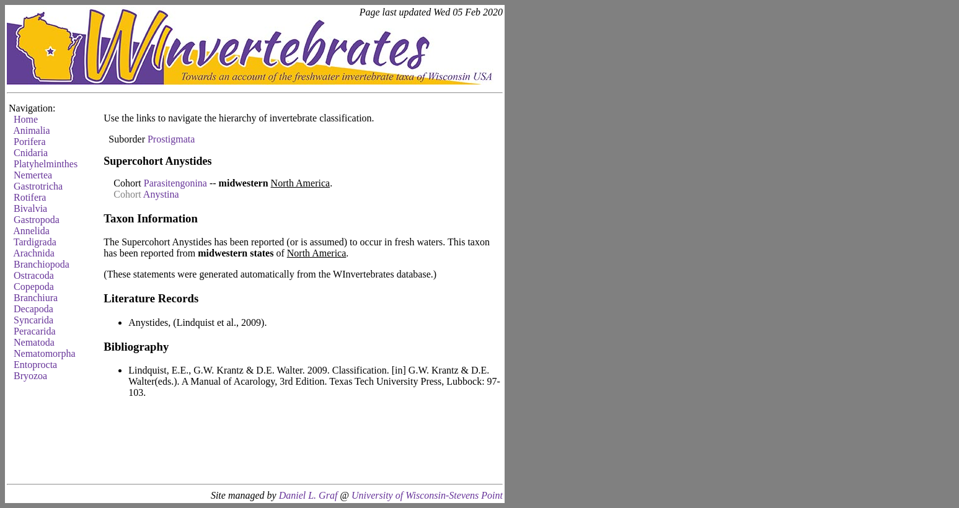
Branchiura (36, 297)
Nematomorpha (45, 353)
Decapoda (33, 309)
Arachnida (34, 253)
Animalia (31, 130)
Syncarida (33, 320)
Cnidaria (31, 152)
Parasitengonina (175, 183)
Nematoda (34, 342)
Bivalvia (30, 208)
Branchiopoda (41, 264)
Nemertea (33, 175)
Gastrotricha (38, 186)
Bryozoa (30, 375)
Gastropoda (37, 219)
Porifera (30, 141)
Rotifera (30, 197)
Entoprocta (35, 364)
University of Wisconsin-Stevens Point (427, 495)
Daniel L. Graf (308, 495)
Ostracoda (34, 275)
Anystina (161, 194)
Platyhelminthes (45, 164)
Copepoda (34, 286)
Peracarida (35, 331)
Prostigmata (171, 139)
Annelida (31, 231)
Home (26, 119)
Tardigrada (35, 242)
